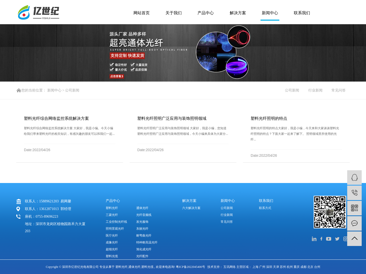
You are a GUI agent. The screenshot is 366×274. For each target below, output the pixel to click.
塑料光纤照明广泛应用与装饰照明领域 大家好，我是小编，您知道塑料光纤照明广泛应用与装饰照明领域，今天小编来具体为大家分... (182, 131)
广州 (262, 267)
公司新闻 (72, 90)
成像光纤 (112, 242)
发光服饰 (142, 221)
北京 (310, 267)
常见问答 (338, 90)
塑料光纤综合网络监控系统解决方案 (56, 118)
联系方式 (265, 208)
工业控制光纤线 (116, 221)
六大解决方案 (191, 208)
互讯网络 (229, 267)
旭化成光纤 (143, 249)
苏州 (283, 267)
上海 (255, 267)
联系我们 (302, 13)
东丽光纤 (142, 228)
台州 (317, 267)
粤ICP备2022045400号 (190, 267)
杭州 (290, 267)
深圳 (269, 267)
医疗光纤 (112, 235)
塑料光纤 (112, 208)
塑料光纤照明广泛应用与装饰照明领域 (171, 118)
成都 (303, 267)
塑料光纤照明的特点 (269, 118)
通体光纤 (142, 208)
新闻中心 (270, 13)
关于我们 (173, 13)
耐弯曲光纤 (143, 235)
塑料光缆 (112, 256)
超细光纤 (112, 249)
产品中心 (205, 13)
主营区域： (244, 267)
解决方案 (238, 13)
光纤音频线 (143, 214)
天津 (276, 267)
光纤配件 (142, 256)
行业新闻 (315, 90)
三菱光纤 (112, 214)
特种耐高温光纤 (147, 242)
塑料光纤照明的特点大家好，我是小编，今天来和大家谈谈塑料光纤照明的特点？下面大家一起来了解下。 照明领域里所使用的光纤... (295, 133)
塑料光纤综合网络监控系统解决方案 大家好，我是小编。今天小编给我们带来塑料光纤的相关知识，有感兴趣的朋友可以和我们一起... (69, 131)
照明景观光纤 (115, 228)
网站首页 (141, 13)
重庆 (297, 267)
